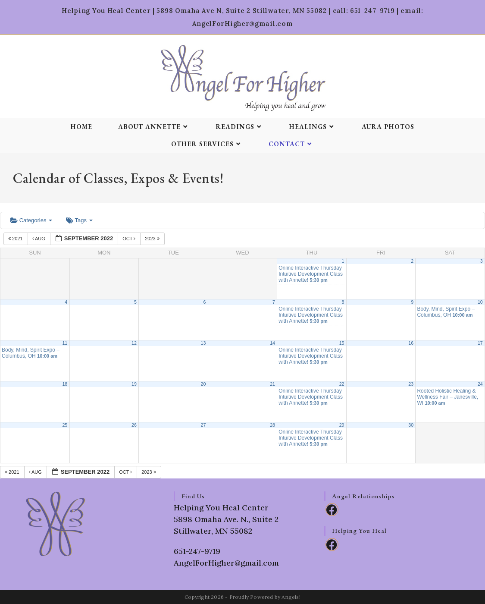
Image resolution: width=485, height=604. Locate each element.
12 (134, 343)
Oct (129, 238)
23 (410, 384)
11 (64, 343)
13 (203, 343)
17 (480, 343)
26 (134, 425)
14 (272, 343)
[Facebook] (331, 509)
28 (272, 425)
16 (410, 343)
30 (410, 425)
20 (203, 384)
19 (134, 384)
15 (341, 343)
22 (341, 384)
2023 (153, 238)
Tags (79, 220)
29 (341, 425)
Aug (39, 238)
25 (64, 425)
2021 (16, 238)
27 (203, 425)
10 (480, 302)
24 (480, 384)
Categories (31, 220)
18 (64, 384)
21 (272, 384)
